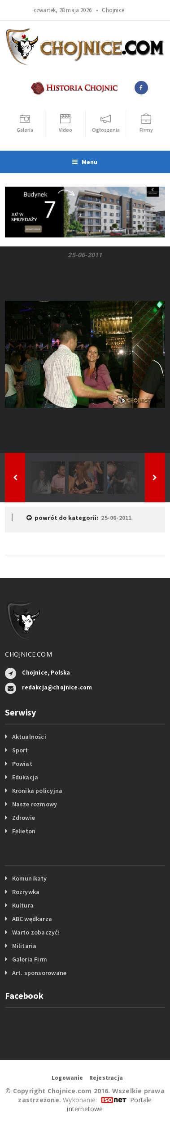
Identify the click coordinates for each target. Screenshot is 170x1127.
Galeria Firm (30, 959)
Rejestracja (106, 1078)
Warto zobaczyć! (36, 932)
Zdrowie (23, 818)
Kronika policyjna (37, 791)
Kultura (23, 905)
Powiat (22, 764)
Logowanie (67, 1078)
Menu (84, 161)
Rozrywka (26, 892)
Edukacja (25, 777)
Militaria (24, 946)
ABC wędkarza (32, 919)
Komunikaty (29, 878)
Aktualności (29, 737)
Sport (20, 750)
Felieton (24, 831)
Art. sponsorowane (39, 973)
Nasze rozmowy (34, 804)
